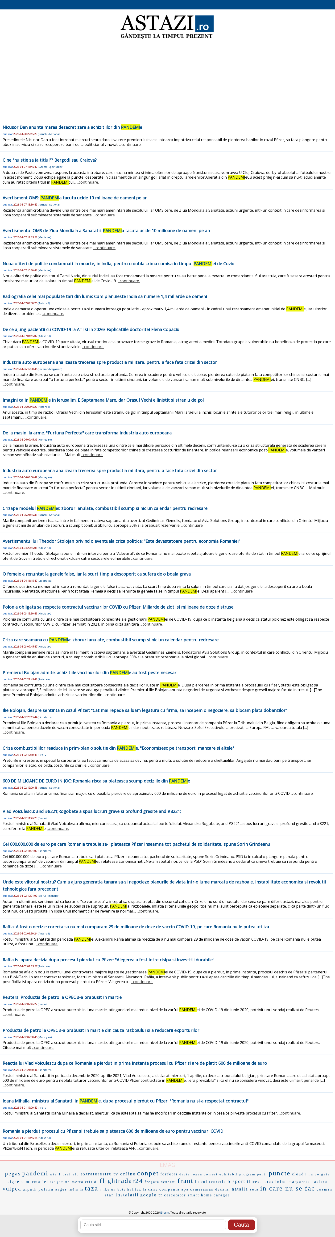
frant (186, 1180)
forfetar (169, 1174)
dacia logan (190, 1174)
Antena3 (44, 303)
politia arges (52, 1189)
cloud (298, 1174)
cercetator (175, 1195)
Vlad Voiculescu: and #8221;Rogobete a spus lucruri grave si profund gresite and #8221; (92, 811)
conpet (148, 1173)
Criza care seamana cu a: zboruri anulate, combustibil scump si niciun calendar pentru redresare (111, 640)
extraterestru (96, 1173)
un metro (74, 1182)
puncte (280, 1173)
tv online (124, 1173)
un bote (118, 1189)
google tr (151, 1194)
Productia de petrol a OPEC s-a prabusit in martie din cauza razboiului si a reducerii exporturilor (101, 1030)
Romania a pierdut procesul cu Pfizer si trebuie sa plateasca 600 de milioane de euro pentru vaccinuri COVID (113, 1131)
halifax (134, 1189)
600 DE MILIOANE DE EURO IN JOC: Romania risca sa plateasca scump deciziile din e (96, 781)
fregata (152, 1182)
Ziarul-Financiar (48, 895)
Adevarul (44, 336)
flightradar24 (121, 1180)
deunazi (168, 1182)
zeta (254, 1189)
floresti (255, 1182)
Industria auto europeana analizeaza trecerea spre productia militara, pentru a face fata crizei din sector (110, 362)
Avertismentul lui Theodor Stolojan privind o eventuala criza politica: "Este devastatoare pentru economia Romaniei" (121, 541)
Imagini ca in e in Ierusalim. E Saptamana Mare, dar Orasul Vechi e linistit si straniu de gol (103, 400)
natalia (240, 1189)
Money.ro (45, 439)
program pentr (253, 1174)
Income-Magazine (50, 369)
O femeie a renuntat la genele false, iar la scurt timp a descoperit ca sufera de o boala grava (97, 574)
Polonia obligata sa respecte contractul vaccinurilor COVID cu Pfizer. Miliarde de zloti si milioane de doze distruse (118, 607)
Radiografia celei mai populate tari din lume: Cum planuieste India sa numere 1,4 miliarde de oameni (105, 296)
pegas (13, 1174)
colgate (322, 1174)
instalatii (127, 1194)
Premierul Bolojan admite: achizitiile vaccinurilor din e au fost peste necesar (89, 672)
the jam (57, 1182)
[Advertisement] (166, 88)
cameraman (202, 1189)
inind (281, 1181)
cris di (91, 1182)
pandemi (35, 1173)
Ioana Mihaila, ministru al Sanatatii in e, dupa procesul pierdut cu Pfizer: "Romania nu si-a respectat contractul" (125, 1101)
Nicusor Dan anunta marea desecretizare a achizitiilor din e (72, 127)
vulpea (12, 1189)
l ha (309, 1174)
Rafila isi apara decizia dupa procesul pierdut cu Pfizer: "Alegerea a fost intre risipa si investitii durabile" (108, 960)
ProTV (42, 755)
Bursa (42, 818)
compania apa (174, 1189)
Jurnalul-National (49, 134)
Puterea (44, 679)
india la (76, 1189)
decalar (222, 1189)
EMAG (167, 1165)
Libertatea (45, 580)
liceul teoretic (210, 1182)
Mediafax (44, 237)
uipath (30, 1189)
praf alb (70, 1174)
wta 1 (55, 1174)
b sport (236, 1181)
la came (150, 1189)
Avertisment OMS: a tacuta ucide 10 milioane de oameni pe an (75, 198)
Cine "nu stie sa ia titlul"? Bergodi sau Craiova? (50, 160)
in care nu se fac (287, 1188)
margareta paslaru (308, 1182)
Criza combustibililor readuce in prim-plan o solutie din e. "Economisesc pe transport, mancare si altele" (118, 748)
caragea (222, 1195)
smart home (199, 1195)
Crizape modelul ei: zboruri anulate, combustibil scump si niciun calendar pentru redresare (105, 508)
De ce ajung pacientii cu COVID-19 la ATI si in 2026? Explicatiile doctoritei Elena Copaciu (91, 329)
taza (91, 1188)
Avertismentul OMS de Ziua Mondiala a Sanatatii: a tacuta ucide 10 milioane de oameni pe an (106, 230)
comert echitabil (221, 1174)
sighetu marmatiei (28, 1181)
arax (269, 1182)
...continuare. (130, 144)
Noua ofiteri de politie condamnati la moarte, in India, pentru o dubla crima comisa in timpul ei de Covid (118, 263)
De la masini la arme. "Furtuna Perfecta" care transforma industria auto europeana (87, 433)
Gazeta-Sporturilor (50, 166)
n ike (105, 1189)
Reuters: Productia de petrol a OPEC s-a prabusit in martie (62, 997)
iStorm (164, 1213)
